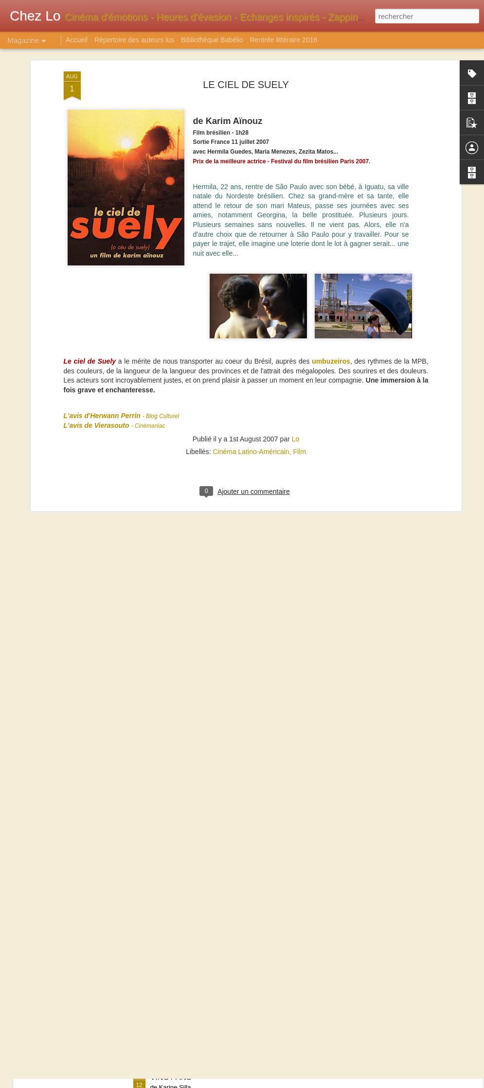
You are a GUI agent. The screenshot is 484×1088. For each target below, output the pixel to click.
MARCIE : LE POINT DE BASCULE (212, 967)
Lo (296, 331)
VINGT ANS (171, 1077)
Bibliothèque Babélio (212, 40)
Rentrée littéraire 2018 (284, 40)
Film (299, 344)
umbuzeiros (331, 254)
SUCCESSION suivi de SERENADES (215, 856)
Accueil (77, 40)
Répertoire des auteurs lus (134, 40)
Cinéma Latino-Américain (251, 344)
